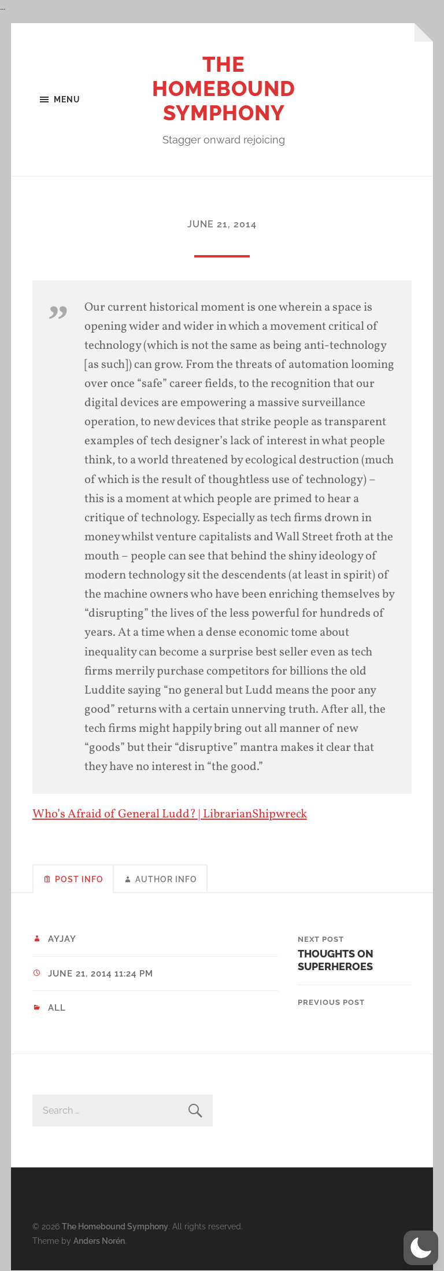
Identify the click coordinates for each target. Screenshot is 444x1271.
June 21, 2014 (222, 224)
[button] (421, 1248)
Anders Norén (99, 1241)
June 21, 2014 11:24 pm (100, 973)
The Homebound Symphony (223, 88)
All (57, 1008)
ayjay (62, 939)
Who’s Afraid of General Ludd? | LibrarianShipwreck (169, 814)
